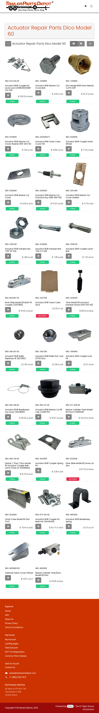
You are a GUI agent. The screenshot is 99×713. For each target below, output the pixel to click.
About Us (9, 619)
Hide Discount (11, 647)
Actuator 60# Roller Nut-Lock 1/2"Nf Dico (49, 357)
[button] (8, 95)
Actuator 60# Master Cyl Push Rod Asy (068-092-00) (48, 196)
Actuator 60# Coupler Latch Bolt (79, 250)
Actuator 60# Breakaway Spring (78, 520)
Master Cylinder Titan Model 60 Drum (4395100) (79, 410)
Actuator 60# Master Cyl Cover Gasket (78, 196)
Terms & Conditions (14, 627)
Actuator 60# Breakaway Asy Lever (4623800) (17, 410)
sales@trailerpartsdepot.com (22, 673)
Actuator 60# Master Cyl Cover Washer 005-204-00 (18, 142)
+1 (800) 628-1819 (17, 677)
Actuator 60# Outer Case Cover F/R (47, 142)
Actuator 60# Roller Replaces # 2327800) (15, 357)
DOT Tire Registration (14, 652)
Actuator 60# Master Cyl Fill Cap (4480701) (48, 410)
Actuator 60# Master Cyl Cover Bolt (47, 86)
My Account (10, 639)
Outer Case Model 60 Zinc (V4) (17, 520)
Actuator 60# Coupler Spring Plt (49, 464)
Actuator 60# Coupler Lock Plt (79, 357)
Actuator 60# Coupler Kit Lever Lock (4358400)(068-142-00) (18, 88)
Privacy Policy (11, 623)
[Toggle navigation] (91, 6)
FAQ (7, 615)
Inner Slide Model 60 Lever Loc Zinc (80, 464)
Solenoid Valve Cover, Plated (19, 573)
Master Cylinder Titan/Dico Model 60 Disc (48, 574)
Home (8, 611)
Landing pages (11, 643)
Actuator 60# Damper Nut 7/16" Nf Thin (18, 250)
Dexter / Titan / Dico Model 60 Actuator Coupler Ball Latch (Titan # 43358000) (18, 465)
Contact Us (10, 667)
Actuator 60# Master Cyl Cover (17, 196)
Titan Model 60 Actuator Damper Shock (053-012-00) (79, 303)
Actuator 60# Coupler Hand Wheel (79, 142)
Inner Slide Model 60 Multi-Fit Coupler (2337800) (18, 303)
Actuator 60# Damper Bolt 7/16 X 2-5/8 (48, 250)
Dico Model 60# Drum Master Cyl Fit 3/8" (80, 86)
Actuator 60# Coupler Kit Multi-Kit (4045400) (47, 520)
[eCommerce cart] (85, 6)
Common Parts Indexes (16, 656)
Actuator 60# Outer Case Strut (47, 303)
